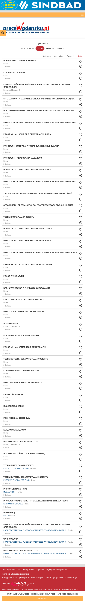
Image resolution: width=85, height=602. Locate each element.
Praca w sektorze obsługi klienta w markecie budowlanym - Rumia (40, 252)
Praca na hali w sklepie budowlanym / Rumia (27, 229)
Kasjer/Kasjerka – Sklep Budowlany (23, 300)
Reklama (31, 570)
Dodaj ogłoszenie (8, 570)
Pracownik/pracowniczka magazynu (23, 382)
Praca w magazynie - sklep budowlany (24, 311)
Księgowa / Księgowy (14, 430)
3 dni (30, 48)
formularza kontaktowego (67, 578)
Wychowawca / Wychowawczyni (20, 442)
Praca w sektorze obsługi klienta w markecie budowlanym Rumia (39, 122)
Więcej (42, 63)
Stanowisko (58, 56)
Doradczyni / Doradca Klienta (19, 60)
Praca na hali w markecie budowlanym (24, 347)
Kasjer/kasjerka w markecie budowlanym (26, 288)
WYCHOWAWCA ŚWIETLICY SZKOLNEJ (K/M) (24, 453)
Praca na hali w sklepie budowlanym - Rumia (27, 264)
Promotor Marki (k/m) (15, 489)
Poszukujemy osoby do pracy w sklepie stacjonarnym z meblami (39, 110)
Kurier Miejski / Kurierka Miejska (21, 335)
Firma (69, 56)
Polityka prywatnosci (52, 570)
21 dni (61, 48)
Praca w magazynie (13, 276)
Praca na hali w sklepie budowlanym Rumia (27, 134)
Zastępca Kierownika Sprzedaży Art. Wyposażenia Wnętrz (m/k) (37, 193)
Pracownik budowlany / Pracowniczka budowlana (31, 146)
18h (22, 48)
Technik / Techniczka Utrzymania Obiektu (25, 359)
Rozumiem (42, 598)
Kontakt (64, 570)
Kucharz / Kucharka (14, 72)
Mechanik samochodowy (16, 418)
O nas (18, 570)
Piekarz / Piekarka (13, 394)
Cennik (24, 570)
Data (80, 56)
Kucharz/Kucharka (13, 406)
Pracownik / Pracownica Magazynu (22, 158)
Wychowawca (10, 323)
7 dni (40, 48)
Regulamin (40, 570)
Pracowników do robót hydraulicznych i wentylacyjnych (35, 501)
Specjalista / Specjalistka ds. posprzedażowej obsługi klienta (38, 205)
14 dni (50, 48)
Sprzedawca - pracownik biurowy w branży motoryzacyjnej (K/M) (39, 99)
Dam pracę (9, 513)
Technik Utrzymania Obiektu (18, 217)
